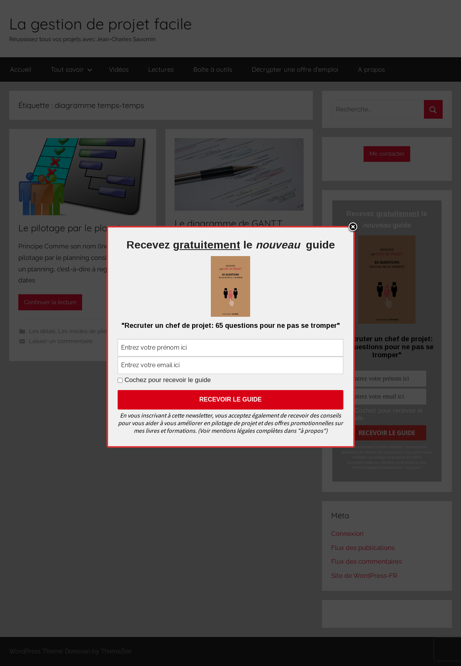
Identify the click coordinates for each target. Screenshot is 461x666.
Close (353, 227)
